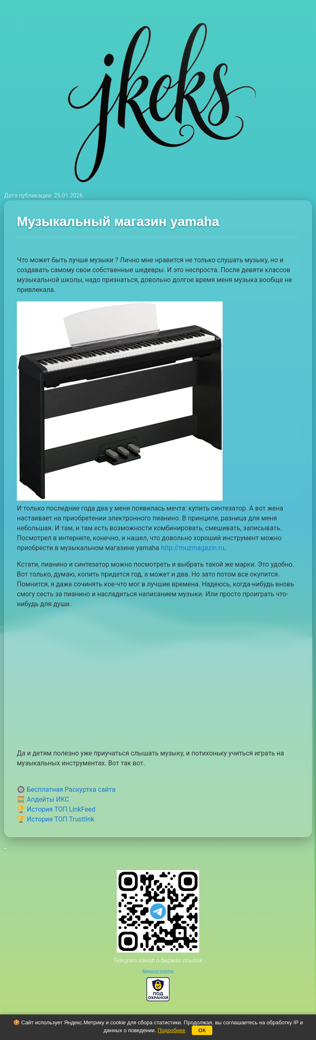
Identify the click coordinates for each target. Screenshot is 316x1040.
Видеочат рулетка (158, 971)
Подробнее (171, 1030)
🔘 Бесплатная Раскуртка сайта (66, 789)
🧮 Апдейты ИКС (43, 799)
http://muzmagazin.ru (192, 548)
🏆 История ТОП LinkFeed (56, 809)
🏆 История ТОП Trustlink (55, 819)
